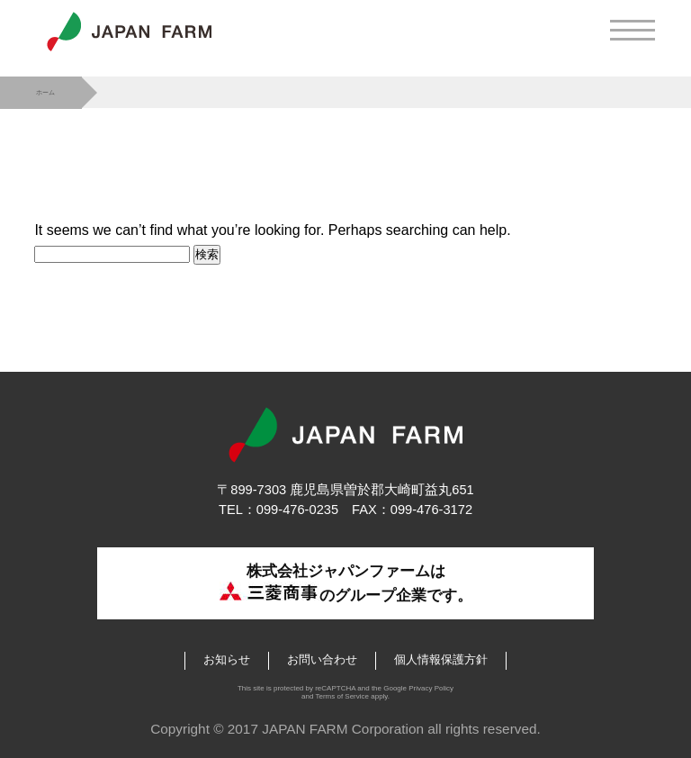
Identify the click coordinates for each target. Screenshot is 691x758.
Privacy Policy (430, 688)
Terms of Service (342, 696)
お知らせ (226, 659)
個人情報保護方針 (441, 659)
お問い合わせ (322, 659)
